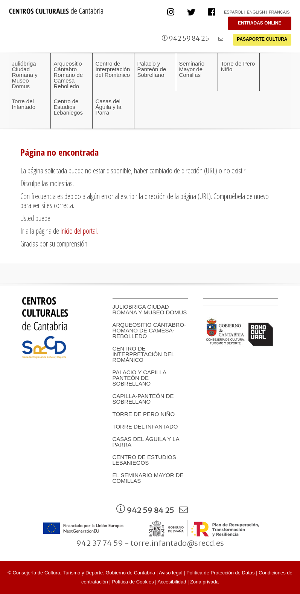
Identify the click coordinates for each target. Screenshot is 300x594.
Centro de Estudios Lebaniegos (144, 460)
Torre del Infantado (145, 426)
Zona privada (204, 582)
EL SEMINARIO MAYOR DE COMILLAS (148, 478)
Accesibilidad (172, 582)
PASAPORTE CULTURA (262, 39)
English (256, 12)
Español (233, 12)
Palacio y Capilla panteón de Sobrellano (139, 378)
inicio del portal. (79, 231)
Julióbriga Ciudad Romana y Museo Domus (150, 309)
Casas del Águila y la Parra (146, 442)
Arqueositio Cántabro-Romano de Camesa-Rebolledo (149, 330)
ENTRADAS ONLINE (259, 23)
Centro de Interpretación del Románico (143, 354)
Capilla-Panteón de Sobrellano (143, 399)
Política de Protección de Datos (220, 573)
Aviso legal (171, 573)
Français (279, 12)
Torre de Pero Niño (144, 414)
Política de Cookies (133, 582)
